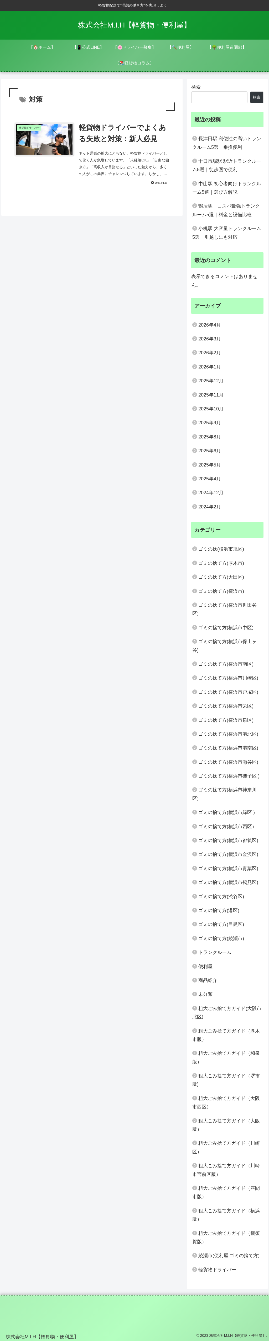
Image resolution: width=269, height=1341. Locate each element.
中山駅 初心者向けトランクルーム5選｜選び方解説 (226, 188)
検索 (196, 87)
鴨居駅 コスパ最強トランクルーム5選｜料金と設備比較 (226, 210)
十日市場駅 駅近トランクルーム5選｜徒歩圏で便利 (226, 165)
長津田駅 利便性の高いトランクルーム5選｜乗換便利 (226, 143)
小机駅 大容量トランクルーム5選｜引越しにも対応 (226, 233)
